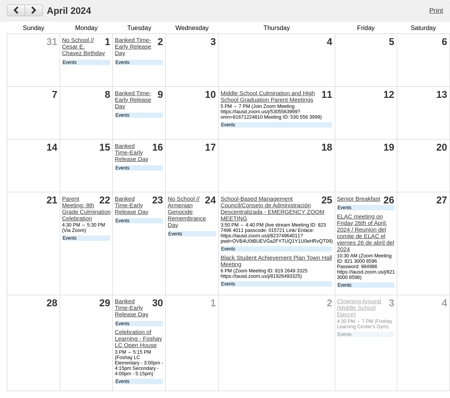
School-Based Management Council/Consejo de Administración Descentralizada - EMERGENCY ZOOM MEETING (272, 208)
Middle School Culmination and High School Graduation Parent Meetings (267, 96)
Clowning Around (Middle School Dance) (359, 307)
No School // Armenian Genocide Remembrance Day (187, 211)
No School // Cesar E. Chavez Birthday (83, 46)
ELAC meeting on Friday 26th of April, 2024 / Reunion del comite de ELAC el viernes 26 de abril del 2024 (365, 232)
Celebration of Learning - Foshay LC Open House (138, 338)
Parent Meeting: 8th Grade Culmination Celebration (86, 208)
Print (436, 10)
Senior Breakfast (358, 198)
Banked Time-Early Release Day (133, 46)
